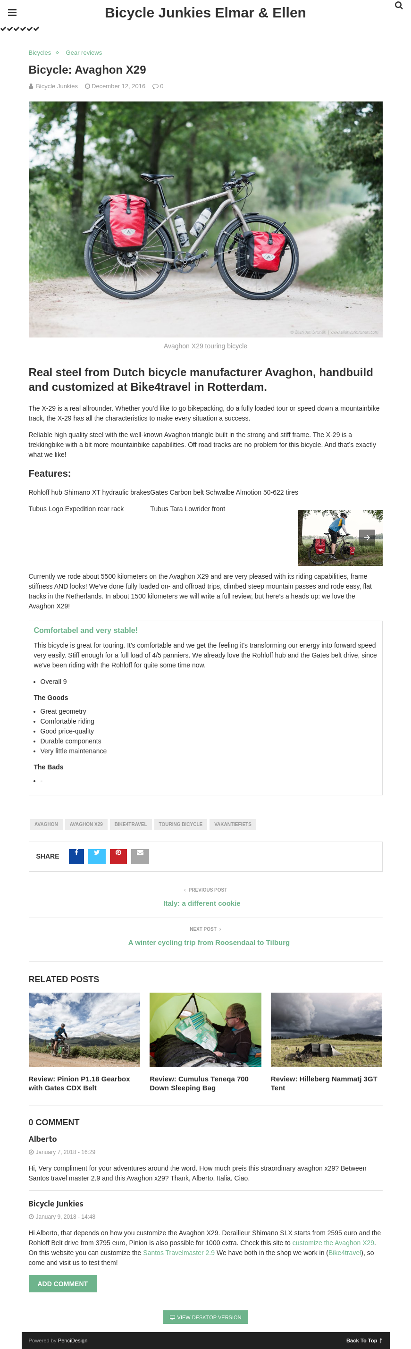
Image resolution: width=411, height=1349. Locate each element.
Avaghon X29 (86, 824)
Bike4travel (131, 824)
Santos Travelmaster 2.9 (179, 1252)
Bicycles (40, 52)
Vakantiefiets (233, 824)
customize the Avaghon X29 (333, 1243)
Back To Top (364, 1340)
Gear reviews (84, 52)
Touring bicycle (181, 824)
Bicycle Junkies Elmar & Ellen (205, 12)
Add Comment (63, 1284)
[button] (367, 538)
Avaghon (46, 824)
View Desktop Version (206, 1317)
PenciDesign (73, 1340)
